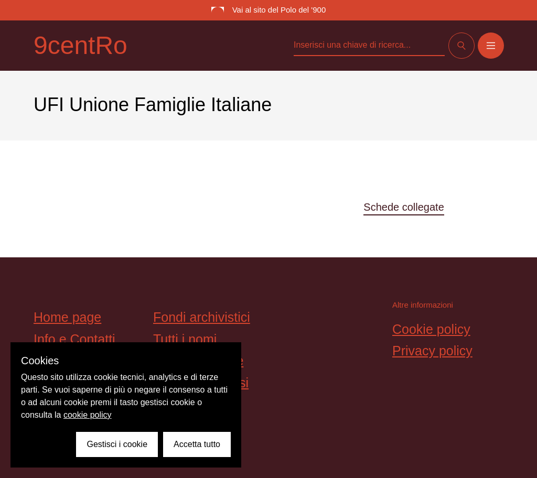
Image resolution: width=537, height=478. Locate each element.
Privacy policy (432, 350)
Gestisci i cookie (117, 444)
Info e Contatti (74, 339)
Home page (67, 317)
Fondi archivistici (201, 317)
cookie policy (87, 414)
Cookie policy (431, 329)
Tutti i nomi (185, 339)
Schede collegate (403, 207)
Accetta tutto (197, 444)
